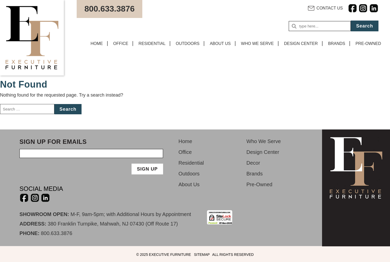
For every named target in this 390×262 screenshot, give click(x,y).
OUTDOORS (187, 43)
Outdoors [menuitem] (188, 173)
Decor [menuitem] (253, 163)
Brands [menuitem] (254, 173)
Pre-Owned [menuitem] (259, 184)
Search (364, 26)
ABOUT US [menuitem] (220, 43)
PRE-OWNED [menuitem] (368, 43)
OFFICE (120, 43)
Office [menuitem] (185, 152)
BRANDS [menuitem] (336, 43)
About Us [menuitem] (188, 184)
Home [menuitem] (185, 141)
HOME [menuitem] (97, 43)
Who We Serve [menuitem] (263, 141)
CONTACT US (329, 8)
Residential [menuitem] (191, 163)
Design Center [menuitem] (262, 152)
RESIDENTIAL (151, 43)
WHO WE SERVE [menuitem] (257, 43)
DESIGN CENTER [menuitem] (301, 43)
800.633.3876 (56, 233)
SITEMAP (202, 254)
